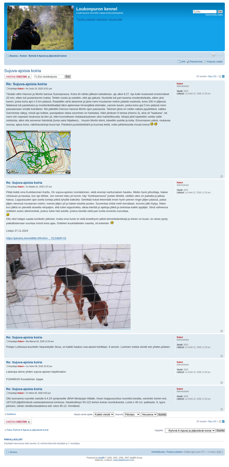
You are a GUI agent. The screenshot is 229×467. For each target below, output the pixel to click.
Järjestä (127, 414)
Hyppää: (159, 430)
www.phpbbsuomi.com (123, 460)
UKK (183, 61)
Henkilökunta (158, 452)
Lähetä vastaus (18, 76)
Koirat (23, 56)
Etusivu (14, 56)
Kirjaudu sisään (215, 61)
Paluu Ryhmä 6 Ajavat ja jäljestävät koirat (27, 430)
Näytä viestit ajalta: (94, 414)
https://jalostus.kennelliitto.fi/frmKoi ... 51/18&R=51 (36, 238)
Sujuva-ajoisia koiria (22, 70)
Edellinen (11, 414)
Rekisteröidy (196, 61)
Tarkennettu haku (214, 14)
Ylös (222, 176)
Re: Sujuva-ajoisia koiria (26, 84)
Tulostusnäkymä (213, 55)
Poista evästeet (174, 452)
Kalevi (21, 89)
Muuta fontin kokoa (220, 55)
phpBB (101, 458)
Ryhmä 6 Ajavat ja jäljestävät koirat (48, 56)
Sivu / (212, 76)
